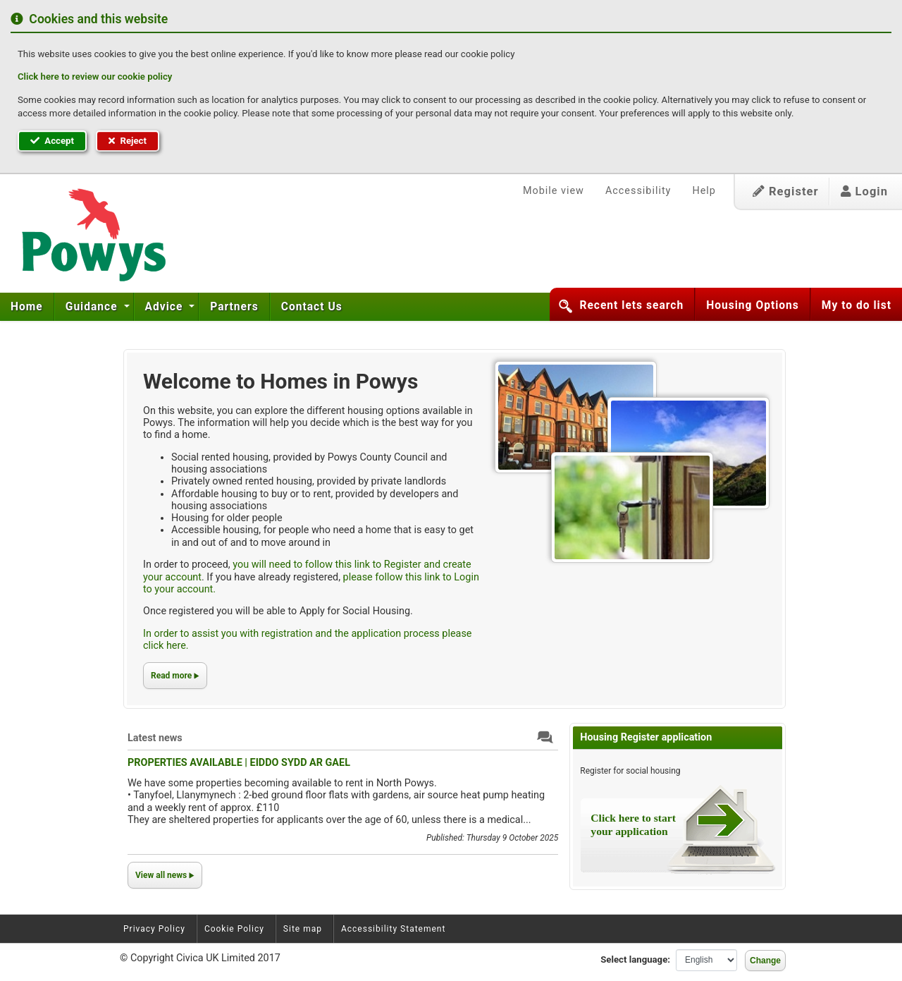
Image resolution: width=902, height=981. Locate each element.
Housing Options (752, 305)
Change (765, 960)
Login (864, 191)
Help (703, 191)
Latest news (155, 738)
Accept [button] (52, 140)
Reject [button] (128, 140)
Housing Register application (646, 737)
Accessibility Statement (393, 929)
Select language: (635, 959)
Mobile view (553, 191)
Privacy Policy (154, 929)
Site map (302, 929)
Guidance (93, 306)
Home (27, 306)
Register (786, 191)
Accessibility (638, 191)
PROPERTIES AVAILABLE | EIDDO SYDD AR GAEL (239, 763)
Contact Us (311, 306)
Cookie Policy (234, 929)
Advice (166, 306)
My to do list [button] (856, 305)
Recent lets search (631, 305)
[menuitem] (27, 307)
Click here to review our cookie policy (95, 76)
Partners (234, 306)
